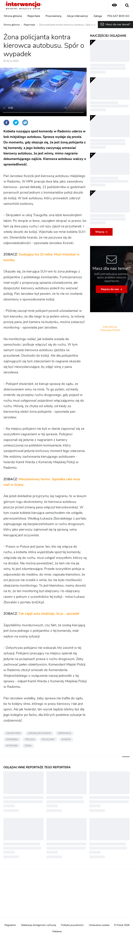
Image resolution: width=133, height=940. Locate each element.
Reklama (57, 931)
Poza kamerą (53, 16)
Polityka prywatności (72, 925)
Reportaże (33, 16)
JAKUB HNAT (13, 733)
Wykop (25, 122)
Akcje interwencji (77, 16)
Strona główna (13, 16)
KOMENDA (12, 739)
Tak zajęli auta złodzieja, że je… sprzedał (49, 613)
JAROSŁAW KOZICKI (39, 733)
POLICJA (30, 739)
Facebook (6, 122)
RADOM (66, 739)
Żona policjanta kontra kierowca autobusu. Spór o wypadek (71, 25)
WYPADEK (12, 746)
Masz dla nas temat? (118, 24)
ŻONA (28, 746)
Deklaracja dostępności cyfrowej (38, 925)
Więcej (99, 231)
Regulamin (10, 925)
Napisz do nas (110, 289)
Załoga (98, 16)
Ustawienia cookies (99, 925)
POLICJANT (48, 739)
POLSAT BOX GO (118, 16)
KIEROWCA (64, 733)
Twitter (16, 122)
